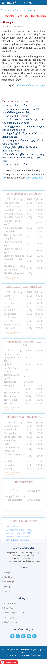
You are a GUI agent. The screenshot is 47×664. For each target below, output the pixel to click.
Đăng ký (9, 18)
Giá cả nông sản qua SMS (14, 613)
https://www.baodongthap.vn (30, 88)
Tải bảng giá (9, 582)
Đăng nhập (22, 18)
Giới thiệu (8, 577)
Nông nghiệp (9, 617)
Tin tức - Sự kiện (10, 603)
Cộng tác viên (38, 18)
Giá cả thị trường (24, 13)
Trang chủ (6, 13)
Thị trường (8, 608)
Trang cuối (37, 180)
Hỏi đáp (7, 586)
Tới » (28, 180)
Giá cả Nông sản (19, 3)
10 (4, 180)
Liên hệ (7, 591)
